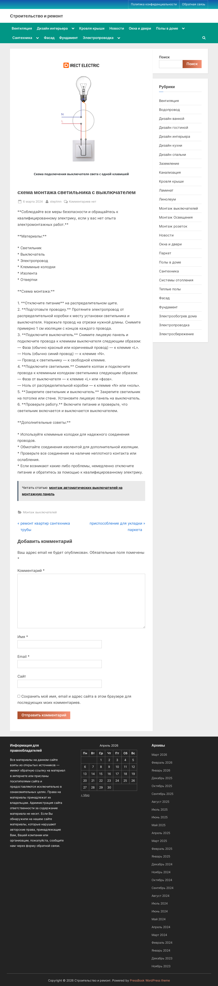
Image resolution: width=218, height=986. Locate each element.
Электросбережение (176, 334)
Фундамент (68, 38)
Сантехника (22, 38)
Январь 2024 (161, 950)
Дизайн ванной (171, 118)
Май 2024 (159, 919)
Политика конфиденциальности (154, 4)
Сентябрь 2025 (163, 794)
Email (23, 656)
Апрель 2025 (161, 833)
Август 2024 (160, 895)
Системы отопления (176, 280)
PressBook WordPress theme (150, 980)
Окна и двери (140, 28)
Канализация (170, 172)
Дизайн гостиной (173, 127)
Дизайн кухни (170, 145)
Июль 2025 (160, 809)
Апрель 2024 (161, 927)
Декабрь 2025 (162, 778)
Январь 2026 (161, 770)
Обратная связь (193, 4)
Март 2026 (159, 754)
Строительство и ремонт (36, 15)
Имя (22, 637)
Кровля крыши (92, 28)
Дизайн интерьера (52, 28)
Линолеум (167, 199)
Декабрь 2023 (162, 958)
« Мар (85, 795)
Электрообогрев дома (178, 316)
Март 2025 (159, 841)
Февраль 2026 (162, 762)
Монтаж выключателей (40, 512)
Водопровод (169, 109)
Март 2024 (159, 935)
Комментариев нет (82, 201)
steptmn (56, 201)
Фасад (49, 38)
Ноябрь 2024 (161, 872)
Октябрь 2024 (162, 880)
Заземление (169, 163)
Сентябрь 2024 (163, 888)
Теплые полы (170, 289)
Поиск (164, 57)
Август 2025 (160, 801)
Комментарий (31, 570)
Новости (116, 28)
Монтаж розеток (173, 226)
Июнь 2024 (160, 911)
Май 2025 (159, 825)
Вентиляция (22, 28)
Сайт (21, 676)
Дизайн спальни (172, 154)
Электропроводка (98, 38)
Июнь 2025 (160, 817)
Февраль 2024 (162, 942)
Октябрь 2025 (162, 786)
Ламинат (166, 190)
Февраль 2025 (162, 848)
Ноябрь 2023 (161, 966)
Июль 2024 (160, 903)
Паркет (165, 253)
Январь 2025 (161, 856)
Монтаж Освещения (176, 217)
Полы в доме (167, 28)
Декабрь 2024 (162, 864)
